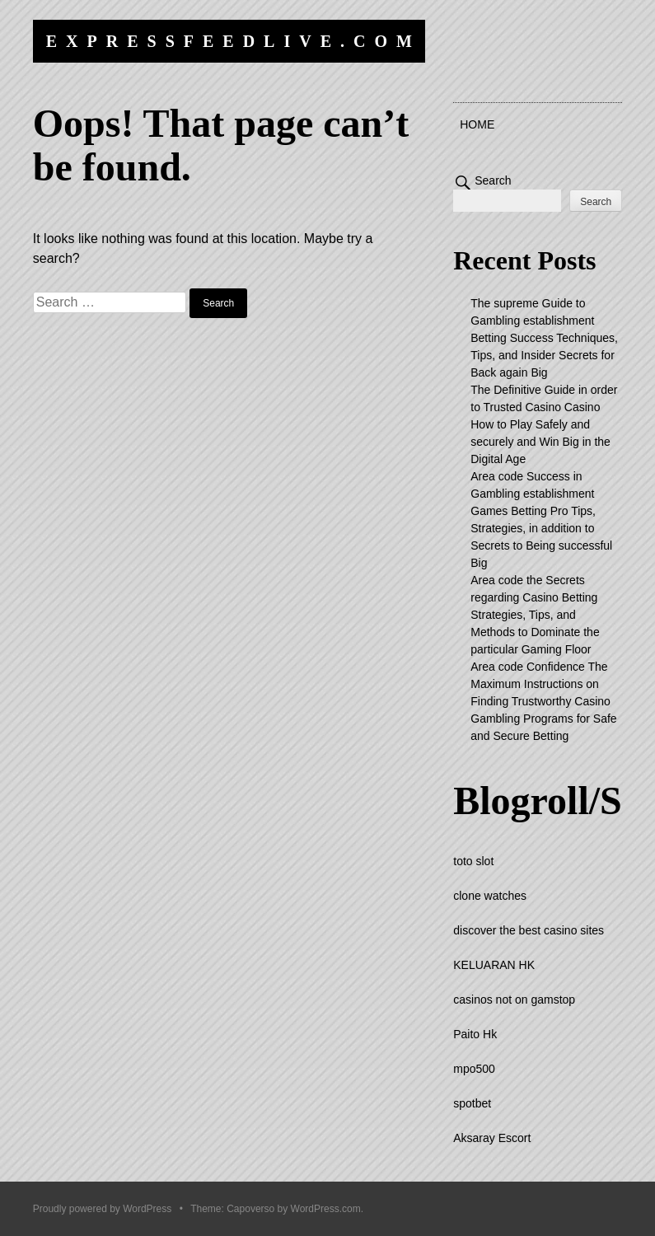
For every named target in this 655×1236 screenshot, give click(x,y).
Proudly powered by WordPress (102, 1209)
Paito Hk (475, 1034)
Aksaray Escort (492, 1138)
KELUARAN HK (494, 964)
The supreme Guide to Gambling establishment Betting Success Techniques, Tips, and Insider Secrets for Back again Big (544, 338)
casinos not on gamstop (514, 999)
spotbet (472, 1103)
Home (477, 124)
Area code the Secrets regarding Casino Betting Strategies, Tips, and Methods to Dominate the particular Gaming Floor (534, 615)
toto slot (473, 861)
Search (493, 180)
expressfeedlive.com (233, 41)
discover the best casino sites (528, 930)
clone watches (489, 895)
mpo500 (474, 1068)
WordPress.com (326, 1209)
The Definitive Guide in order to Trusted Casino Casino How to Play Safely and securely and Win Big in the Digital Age (543, 424)
